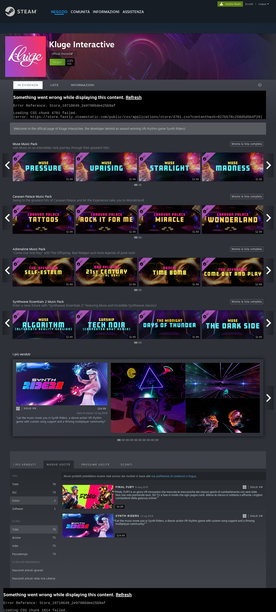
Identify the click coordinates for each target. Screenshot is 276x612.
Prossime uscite (95, 467)
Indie (34, 548)
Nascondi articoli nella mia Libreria (33, 581)
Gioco (34, 503)
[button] (57, 62)
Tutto (34, 487)
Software (34, 511)
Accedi (249, 4)
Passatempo (34, 557)
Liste (54, 85)
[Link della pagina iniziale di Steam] (24, 15)
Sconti (127, 467)
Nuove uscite (58, 467)
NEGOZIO (59, 12)
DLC (34, 495)
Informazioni (106, 12)
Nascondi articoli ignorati (27, 573)
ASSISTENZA (133, 12)
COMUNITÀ (80, 12)
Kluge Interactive (82, 44)
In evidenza (28, 85)
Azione (34, 540)
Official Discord (63, 53)
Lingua (262, 4)
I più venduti (24, 467)
